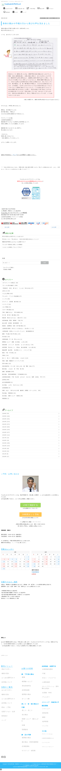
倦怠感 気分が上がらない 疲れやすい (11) (14, 317)
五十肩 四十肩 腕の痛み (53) (10, 315)
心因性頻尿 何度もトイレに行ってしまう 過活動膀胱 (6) (18, 331)
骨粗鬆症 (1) (5, 398)
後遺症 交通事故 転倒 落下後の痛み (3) (14, 325)
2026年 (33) (5, 413)
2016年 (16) (5, 440)
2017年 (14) (5, 437)
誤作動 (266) (5, 379)
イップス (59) (6, 298)
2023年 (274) (6, 421)
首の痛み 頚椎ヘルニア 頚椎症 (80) (12, 395)
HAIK (47, 766)
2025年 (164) (6, 416)
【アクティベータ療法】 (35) (10, 282)
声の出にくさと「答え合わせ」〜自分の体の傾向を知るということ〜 (20, 239)
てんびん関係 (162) (7, 293)
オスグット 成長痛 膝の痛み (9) (11, 301)
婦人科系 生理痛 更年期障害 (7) (12, 323)
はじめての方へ (8, 8)
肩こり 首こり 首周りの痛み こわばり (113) (15, 358)
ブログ (15, 12)
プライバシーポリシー (48, 746)
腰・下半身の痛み (27, 674)
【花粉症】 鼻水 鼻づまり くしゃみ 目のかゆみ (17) (17, 288)
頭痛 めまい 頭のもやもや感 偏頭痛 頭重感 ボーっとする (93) (21, 390)
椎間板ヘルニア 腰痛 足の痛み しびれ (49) (14, 342)
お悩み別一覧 (19, 8)
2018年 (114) (6, 435)
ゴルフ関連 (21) (6, 307)
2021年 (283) (6, 427)
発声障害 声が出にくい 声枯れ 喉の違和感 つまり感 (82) (19, 347)
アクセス (50, 8)
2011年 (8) (5, 453)
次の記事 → (55, 227)
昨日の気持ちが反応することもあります (13, 236)
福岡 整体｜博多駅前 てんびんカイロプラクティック (21, 764)
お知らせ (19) (6, 290)
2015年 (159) (6, 443)
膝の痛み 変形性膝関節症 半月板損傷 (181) (14, 374)
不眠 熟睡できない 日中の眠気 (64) (12, 312)
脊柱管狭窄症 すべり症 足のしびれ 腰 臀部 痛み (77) (18, 366)
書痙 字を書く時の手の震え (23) (11, 334)
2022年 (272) (6, 424)
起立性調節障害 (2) (7, 382)
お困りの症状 (27, 668)
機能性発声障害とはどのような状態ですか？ (14, 241)
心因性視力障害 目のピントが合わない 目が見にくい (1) (18, 328)
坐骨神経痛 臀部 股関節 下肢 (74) (12, 320)
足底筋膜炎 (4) (6, 387)
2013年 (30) (5, 448)
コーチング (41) (6, 304)
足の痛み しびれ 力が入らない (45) (12, 385)
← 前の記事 (5, 227)
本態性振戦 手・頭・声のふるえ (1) (12, 339)
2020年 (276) (6, 429)
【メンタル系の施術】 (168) (10, 285)
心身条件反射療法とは (48, 738)
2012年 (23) (5, 451)
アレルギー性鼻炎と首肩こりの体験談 (12, 244)
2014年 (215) (6, 445)
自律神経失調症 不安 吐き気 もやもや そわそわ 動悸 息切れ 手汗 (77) (23, 377)
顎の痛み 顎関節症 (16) (9, 393)
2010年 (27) (5, 456)
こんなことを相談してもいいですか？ (12, 247)
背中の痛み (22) (6, 363)
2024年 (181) (6, 418)
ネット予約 (15, 542)
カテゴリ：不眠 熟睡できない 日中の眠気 (49, 18)
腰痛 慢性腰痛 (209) (8, 371)
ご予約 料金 (31, 8)
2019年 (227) (6, 432)
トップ (23, 12)
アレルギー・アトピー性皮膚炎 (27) (12, 296)
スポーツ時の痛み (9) (8, 309)
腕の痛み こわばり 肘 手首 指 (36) (13, 368)
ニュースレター (46, 742)
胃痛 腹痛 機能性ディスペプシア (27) (13, 360)
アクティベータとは (47, 734)
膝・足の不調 (26, 735)
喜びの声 (41, 8)
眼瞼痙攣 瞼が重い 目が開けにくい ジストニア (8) (17, 350)
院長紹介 (6, 12)
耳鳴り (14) (5, 355)
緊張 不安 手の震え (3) (9, 352)
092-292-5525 (37, 521)
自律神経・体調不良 (49, 666)
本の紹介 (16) (6, 336)
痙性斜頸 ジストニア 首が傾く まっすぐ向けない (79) (17, 344)
